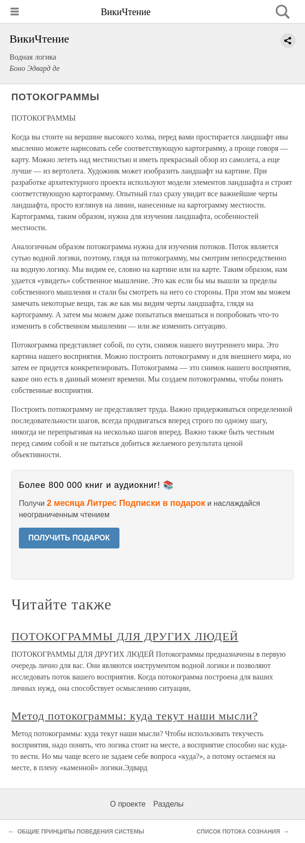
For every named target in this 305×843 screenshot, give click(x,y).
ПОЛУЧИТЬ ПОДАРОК (69, 538)
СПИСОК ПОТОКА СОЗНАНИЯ (238, 831)
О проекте (127, 804)
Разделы (168, 804)
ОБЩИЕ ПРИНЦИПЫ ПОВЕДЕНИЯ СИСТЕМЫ (80, 831)
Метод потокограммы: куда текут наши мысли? (134, 716)
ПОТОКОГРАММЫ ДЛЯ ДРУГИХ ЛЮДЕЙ (124, 636)
